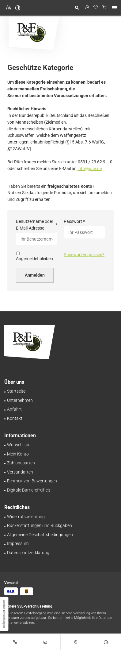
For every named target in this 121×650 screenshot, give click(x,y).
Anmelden (35, 275)
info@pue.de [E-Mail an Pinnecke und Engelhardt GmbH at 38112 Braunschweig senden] (90, 168)
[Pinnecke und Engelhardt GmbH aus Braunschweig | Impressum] (17, 543)
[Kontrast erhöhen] (17, 7)
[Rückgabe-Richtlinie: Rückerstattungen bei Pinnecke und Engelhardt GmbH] (39, 525)
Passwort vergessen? (84, 254)
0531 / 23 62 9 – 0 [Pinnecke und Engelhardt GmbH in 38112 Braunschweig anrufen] (95, 161)
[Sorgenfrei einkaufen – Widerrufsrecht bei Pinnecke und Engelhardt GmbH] (26, 516)
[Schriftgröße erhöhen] (8, 7)
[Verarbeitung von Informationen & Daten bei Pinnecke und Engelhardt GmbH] (28, 552)
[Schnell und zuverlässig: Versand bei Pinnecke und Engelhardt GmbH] (20, 472)
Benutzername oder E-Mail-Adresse (36, 225)
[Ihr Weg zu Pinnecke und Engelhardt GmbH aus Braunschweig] (14, 409)
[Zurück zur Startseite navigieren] (34, 33)
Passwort (74, 221)
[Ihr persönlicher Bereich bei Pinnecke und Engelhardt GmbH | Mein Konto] (18, 454)
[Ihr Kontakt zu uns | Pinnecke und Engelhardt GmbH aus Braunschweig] (14, 418)
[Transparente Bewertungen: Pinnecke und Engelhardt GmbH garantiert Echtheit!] (32, 480)
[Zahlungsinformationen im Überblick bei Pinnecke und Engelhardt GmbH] (21, 462)
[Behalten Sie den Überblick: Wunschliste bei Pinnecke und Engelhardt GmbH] (18, 444)
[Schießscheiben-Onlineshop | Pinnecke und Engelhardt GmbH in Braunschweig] (16, 391)
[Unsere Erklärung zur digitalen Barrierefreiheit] (28, 490)
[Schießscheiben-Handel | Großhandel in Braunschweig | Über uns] (20, 400)
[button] (114, 7)
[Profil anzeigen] (87, 8)
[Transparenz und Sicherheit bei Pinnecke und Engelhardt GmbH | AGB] (40, 534)
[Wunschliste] (96, 8)
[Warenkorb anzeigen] (105, 8)
